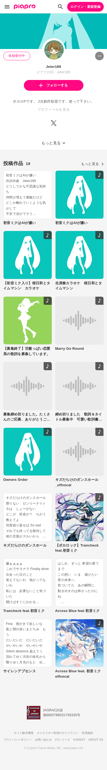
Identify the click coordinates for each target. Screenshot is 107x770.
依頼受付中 (16, 56)
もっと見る (92, 164)
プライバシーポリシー (18, 739)
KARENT (79, 739)
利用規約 (87, 733)
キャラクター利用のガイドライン (58, 733)
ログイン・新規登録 (85, 7)
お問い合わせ (43, 739)
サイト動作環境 (23, 733)
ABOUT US (95, 739)
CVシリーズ (62, 739)
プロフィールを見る (53, 109)
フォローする (53, 85)
